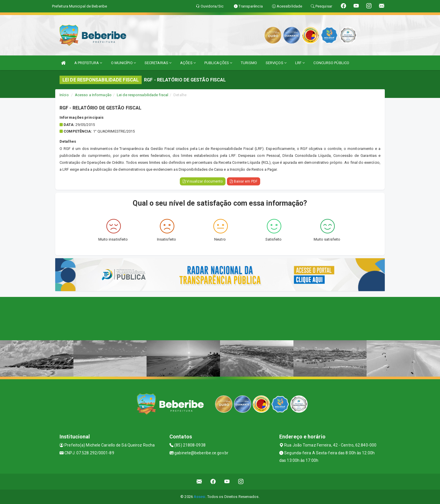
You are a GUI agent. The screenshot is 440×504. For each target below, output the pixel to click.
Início (64, 95)
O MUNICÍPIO (123, 63)
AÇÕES (188, 63)
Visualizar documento (203, 181)
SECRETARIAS (158, 63)
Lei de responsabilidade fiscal (142, 95)
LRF (300, 63)
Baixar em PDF (243, 181)
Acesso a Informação (93, 95)
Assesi (200, 496)
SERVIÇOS (276, 63)
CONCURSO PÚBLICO (331, 63)
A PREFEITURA (88, 63)
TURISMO (249, 63)
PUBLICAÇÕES (218, 63)
